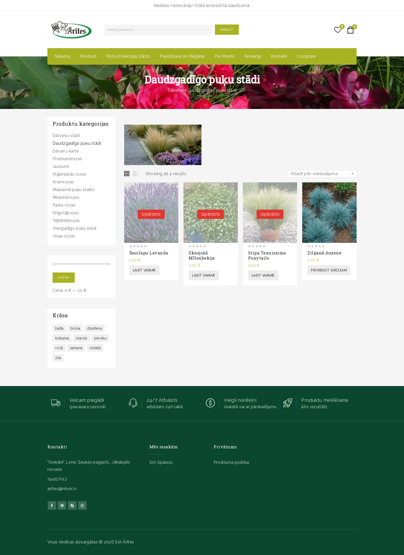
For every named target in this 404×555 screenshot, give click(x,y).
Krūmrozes (63, 182)
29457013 (57, 478)
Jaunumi (61, 166)
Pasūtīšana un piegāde (182, 56)
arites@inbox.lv (62, 488)
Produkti (88, 56)
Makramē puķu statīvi (74, 189)
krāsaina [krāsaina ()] (62, 338)
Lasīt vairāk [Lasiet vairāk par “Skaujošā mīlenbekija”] (203, 275)
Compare (306, 56)
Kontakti (279, 56)
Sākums (62, 56)
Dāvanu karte (66, 151)
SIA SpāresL (161, 462)
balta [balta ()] (59, 328)
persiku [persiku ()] (100, 338)
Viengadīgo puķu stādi (74, 228)
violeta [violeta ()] (95, 348)
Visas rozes (64, 236)
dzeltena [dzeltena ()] (94, 328)
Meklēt (227, 29)
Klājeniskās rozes (69, 174)
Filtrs (63, 277)
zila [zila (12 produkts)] (58, 358)
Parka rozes (64, 205)
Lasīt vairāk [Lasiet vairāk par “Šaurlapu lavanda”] (144, 270)
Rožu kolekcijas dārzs (128, 56)
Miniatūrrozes (66, 197)
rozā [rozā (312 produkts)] (59, 348)
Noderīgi (252, 56)
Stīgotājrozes (66, 212)
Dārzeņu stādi (66, 135)
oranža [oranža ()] (81, 338)
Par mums (224, 56)
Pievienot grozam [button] (329, 270)
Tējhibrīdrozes (66, 220)
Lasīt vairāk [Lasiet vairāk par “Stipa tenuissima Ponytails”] (263, 275)
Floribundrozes (67, 158)
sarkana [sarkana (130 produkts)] (76, 348)
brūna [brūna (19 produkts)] (75, 328)
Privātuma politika (231, 462)
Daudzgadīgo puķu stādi (77, 143)
